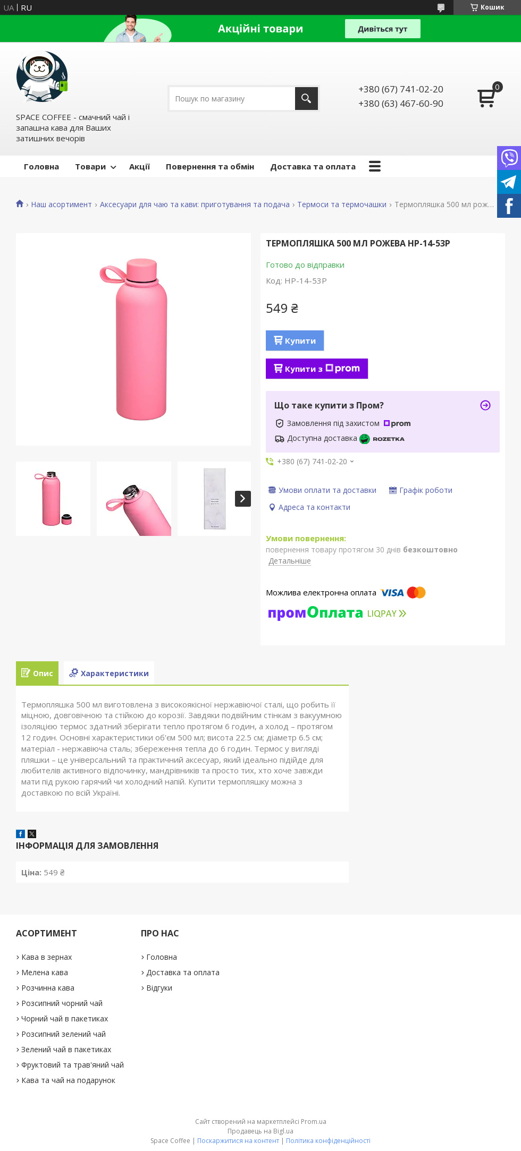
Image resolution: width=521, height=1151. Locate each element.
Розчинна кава (47, 988)
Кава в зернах (46, 957)
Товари (90, 166)
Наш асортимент (61, 204)
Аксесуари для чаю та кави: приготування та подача (195, 204)
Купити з (322, 368)
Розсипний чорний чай (62, 1003)
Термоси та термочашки (341, 204)
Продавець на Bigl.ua (260, 1131)
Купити (300, 340)
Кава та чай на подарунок (68, 1080)
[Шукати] (306, 98)
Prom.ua (313, 1121)
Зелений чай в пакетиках (66, 1049)
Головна (41, 166)
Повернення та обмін (210, 166)
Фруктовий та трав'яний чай (72, 1065)
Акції (139, 166)
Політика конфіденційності (328, 1140)
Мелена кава (44, 972)
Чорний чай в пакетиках (64, 1018)
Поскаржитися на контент (238, 1140)
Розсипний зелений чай (63, 1034)
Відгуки (159, 988)
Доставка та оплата (313, 166)
